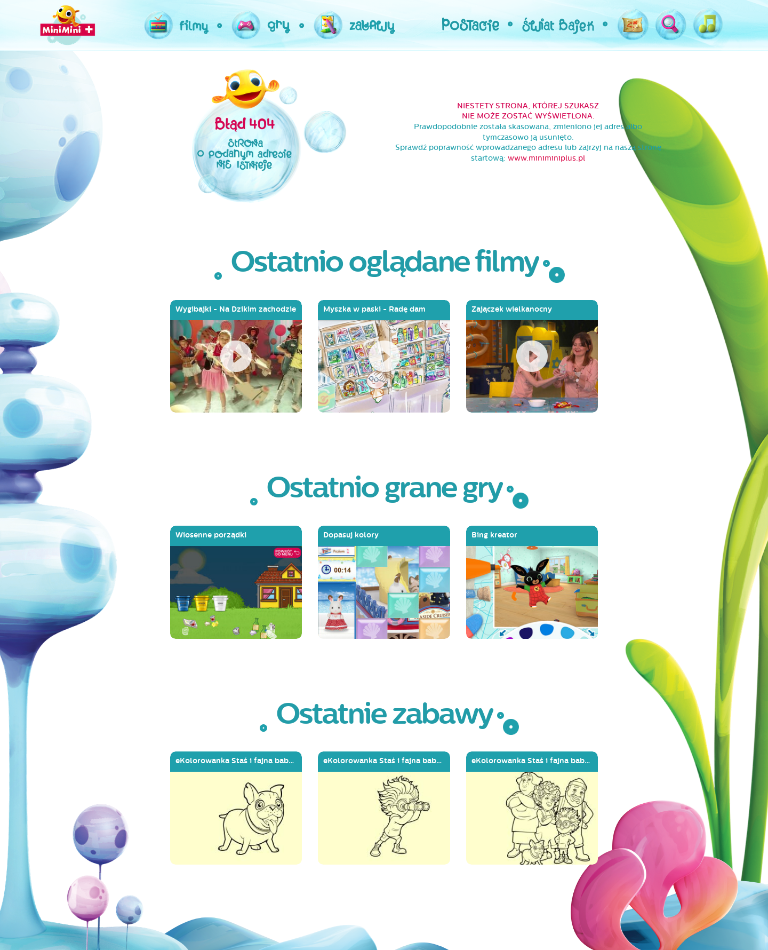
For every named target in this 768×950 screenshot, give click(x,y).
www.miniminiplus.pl (546, 158)
